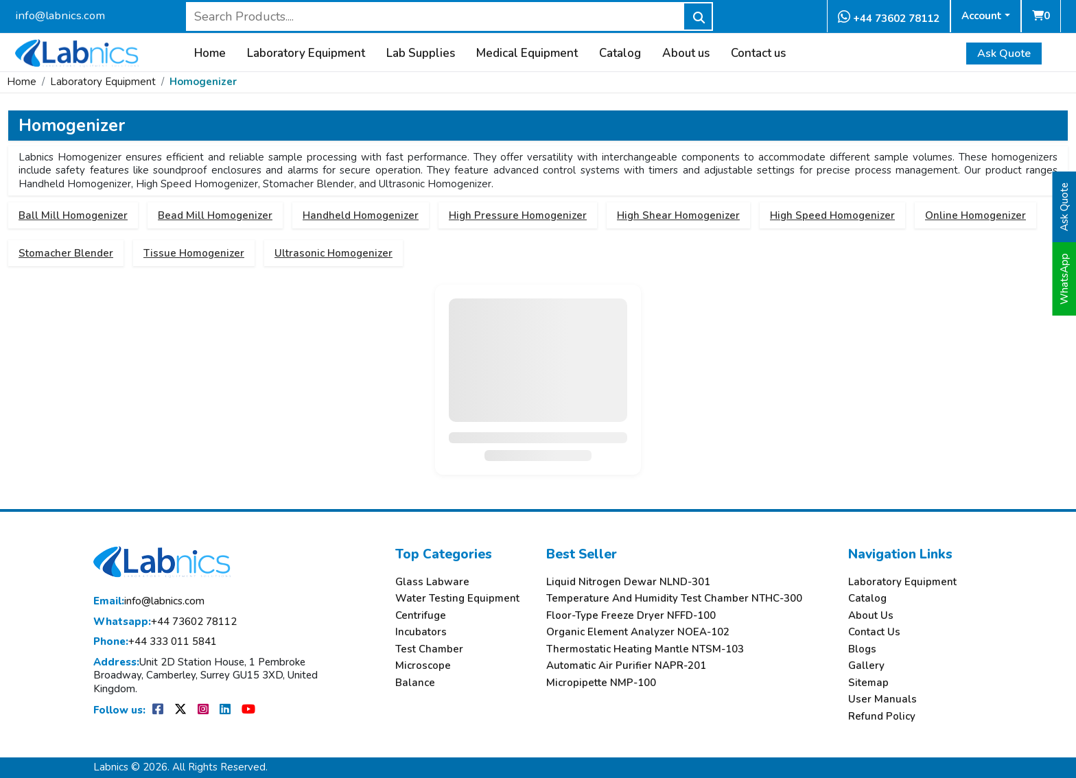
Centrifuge (420, 615)
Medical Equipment (527, 53)
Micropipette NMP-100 (601, 682)
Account (981, 16)
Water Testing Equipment (457, 598)
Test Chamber (429, 649)
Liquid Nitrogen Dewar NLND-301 (628, 582)
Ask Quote (1004, 53)
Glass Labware (432, 582)
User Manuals (882, 699)
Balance (415, 682)
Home (210, 53)
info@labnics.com (60, 15)
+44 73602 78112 (888, 17)
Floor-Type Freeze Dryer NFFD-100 (631, 615)
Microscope (423, 665)
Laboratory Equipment (306, 53)
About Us (870, 615)
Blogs (862, 649)
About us (686, 53)
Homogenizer (203, 82)
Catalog (620, 53)
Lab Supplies (420, 53)
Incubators (421, 632)
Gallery (866, 665)
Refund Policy (881, 716)
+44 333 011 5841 (155, 641)
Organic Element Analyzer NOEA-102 (637, 632)
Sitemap (868, 682)
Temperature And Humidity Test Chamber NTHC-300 (674, 598)
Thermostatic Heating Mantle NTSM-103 (645, 649)
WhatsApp (1064, 279)
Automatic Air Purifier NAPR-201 (626, 665)
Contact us (758, 53)
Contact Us (874, 632)
